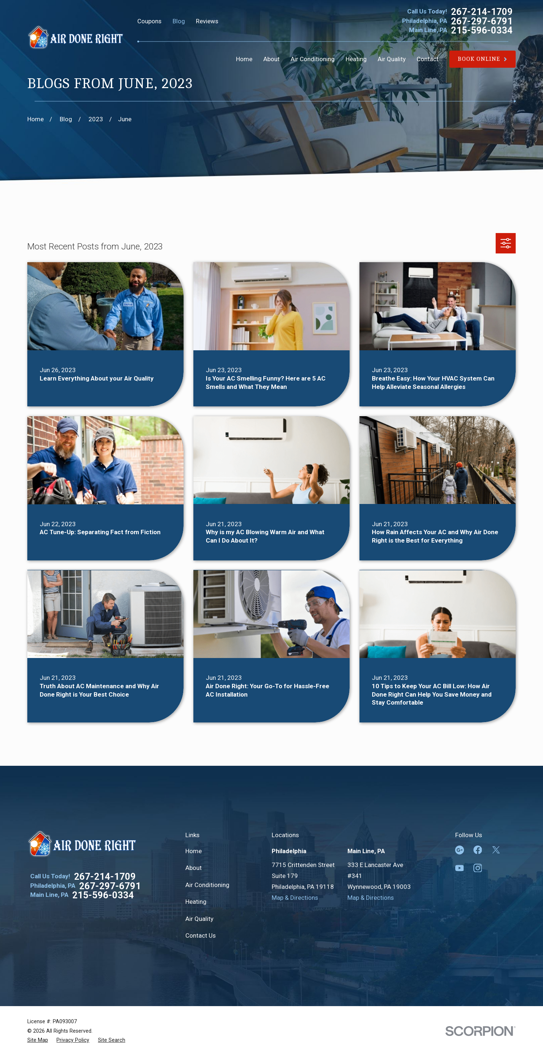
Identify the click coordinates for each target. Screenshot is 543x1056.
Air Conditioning (207, 884)
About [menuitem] (271, 59)
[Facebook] (477, 850)
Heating (195, 901)
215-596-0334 (482, 30)
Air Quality (199, 918)
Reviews (207, 21)
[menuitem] (37, 1040)
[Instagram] (477, 868)
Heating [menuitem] (356, 59)
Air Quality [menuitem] (392, 59)
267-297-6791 (482, 21)
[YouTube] (459, 868)
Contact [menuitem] (427, 59)
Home (193, 851)
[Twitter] (496, 850)
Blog (179, 21)
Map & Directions (295, 897)
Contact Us (200, 935)
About (193, 867)
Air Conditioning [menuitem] (313, 59)
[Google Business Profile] (459, 850)
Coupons (149, 21)
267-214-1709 (482, 11)
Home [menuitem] (244, 59)
